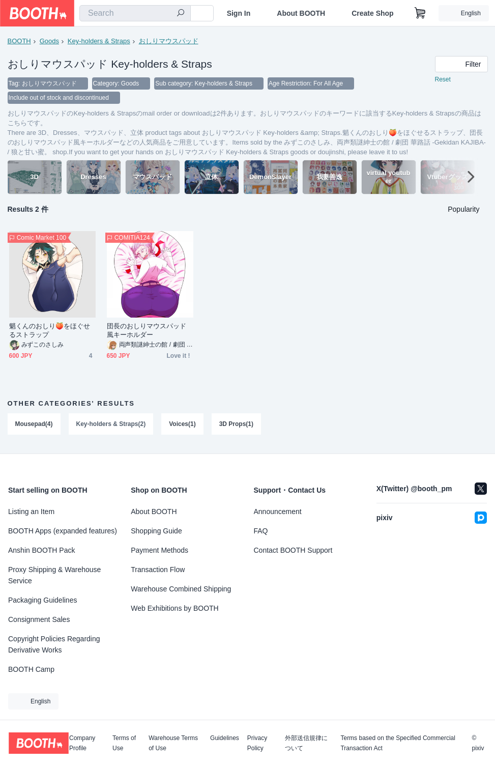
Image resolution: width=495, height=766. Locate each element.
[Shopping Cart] (420, 13)
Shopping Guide (156, 531)
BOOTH (19, 41)
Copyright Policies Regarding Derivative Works (54, 644)
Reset (443, 79)
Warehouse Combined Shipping (181, 589)
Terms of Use (124, 743)
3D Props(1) (236, 424)
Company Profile (82, 743)
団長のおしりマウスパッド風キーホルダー (147, 330)
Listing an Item (31, 511)
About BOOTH (301, 13)
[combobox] (135, 13)
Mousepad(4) (34, 424)
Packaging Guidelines (42, 600)
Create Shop (372, 13)
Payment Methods (159, 550)
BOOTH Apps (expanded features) (62, 531)
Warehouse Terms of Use (173, 743)
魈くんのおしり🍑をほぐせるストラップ (50, 330)
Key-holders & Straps (99, 41)
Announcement (278, 511)
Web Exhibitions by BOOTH (174, 608)
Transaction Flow (158, 569)
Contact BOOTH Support (293, 550)
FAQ (261, 531)
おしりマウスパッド (168, 41)
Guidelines (224, 738)
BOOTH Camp (31, 669)
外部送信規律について (306, 743)
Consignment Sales (39, 619)
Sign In (239, 13)
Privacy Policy (257, 743)
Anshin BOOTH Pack (41, 550)
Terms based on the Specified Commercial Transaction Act (397, 743)
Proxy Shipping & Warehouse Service (54, 575)
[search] (180, 14)
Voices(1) (182, 424)
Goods (49, 41)
